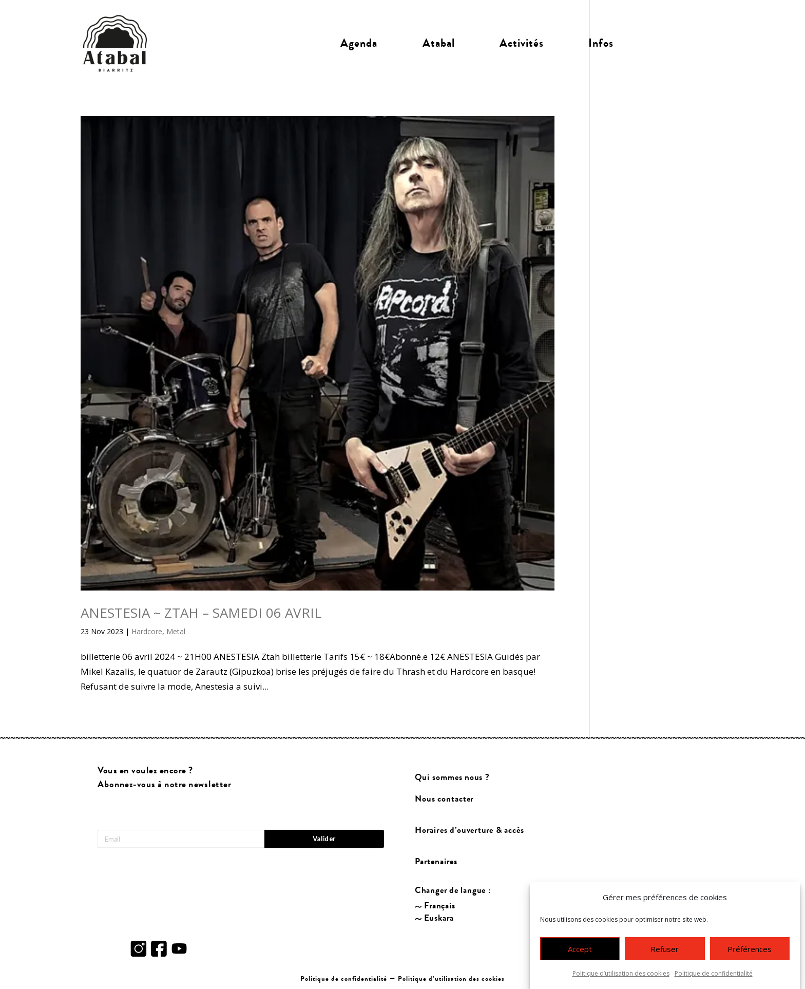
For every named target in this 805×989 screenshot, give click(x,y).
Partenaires (436, 861)
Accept (580, 950)
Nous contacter (444, 799)
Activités (522, 43)
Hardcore (146, 631)
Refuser (664, 950)
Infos (601, 43)
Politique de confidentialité (714, 974)
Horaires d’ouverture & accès (470, 830)
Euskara (439, 918)
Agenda (358, 43)
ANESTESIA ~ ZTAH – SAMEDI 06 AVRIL (201, 612)
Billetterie (680, 43)
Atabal (439, 43)
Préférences (749, 950)
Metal (175, 631)
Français (440, 906)
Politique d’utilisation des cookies (620, 974)
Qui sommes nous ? (452, 777)
